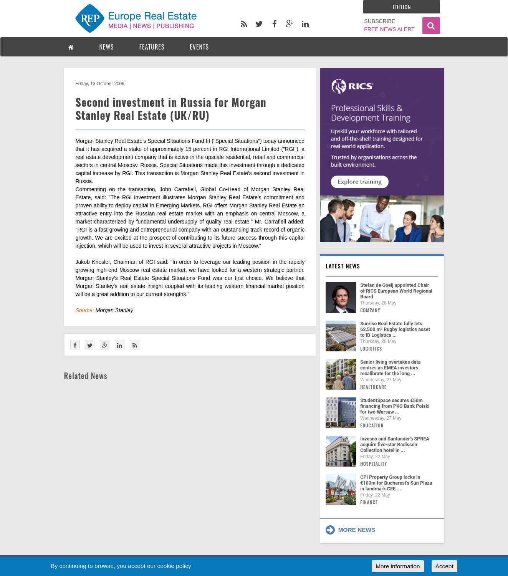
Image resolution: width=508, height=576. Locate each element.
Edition (402, 7)
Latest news (343, 266)
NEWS (106, 46)
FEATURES (152, 46)
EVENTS (199, 46)
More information (398, 566)
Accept (444, 566)
